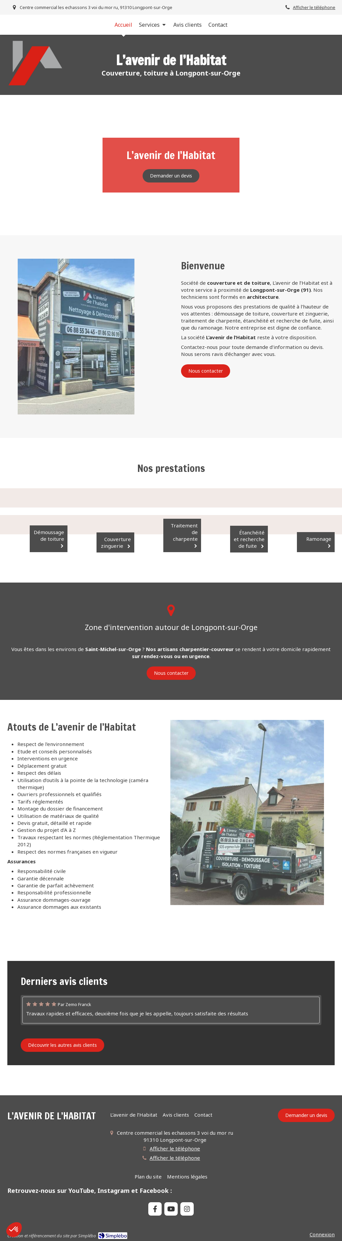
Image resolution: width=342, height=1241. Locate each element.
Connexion (322, 1234)
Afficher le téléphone (314, 7)
